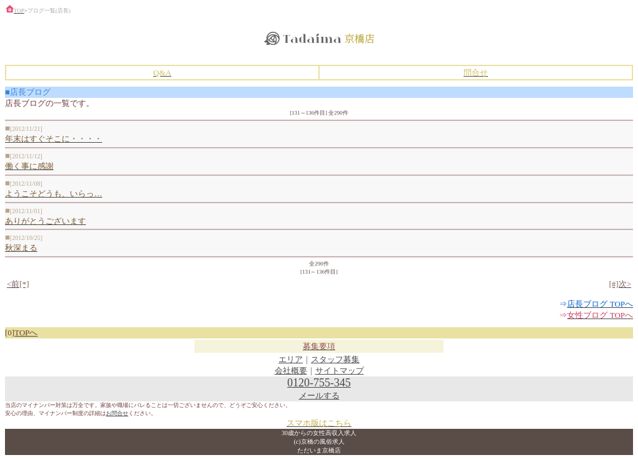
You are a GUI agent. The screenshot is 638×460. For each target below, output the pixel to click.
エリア (291, 359)
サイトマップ (339, 370)
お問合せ (117, 413)
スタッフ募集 (335, 359)
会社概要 (291, 370)
